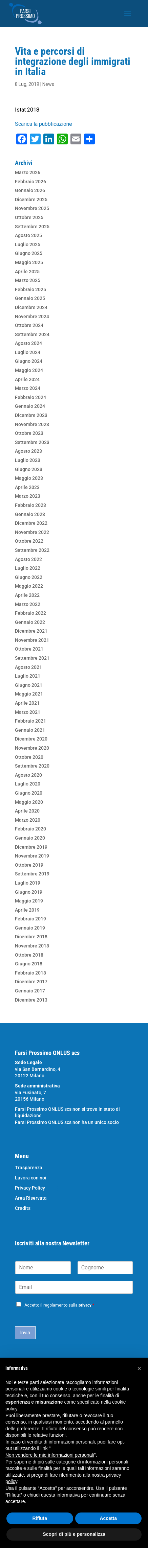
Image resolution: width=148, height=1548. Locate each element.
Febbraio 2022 (30, 613)
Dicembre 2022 (31, 523)
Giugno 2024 (28, 361)
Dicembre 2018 (31, 936)
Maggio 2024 (29, 370)
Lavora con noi (30, 1177)
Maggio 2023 (29, 478)
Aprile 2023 (27, 487)
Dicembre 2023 (31, 415)
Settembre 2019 (32, 873)
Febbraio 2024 (30, 397)
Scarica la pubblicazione (43, 124)
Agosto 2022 (28, 559)
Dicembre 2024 (31, 307)
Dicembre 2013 (31, 1000)
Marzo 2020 (27, 820)
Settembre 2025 (32, 226)
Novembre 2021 (32, 640)
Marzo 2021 (27, 712)
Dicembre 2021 (31, 631)
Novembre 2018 (32, 945)
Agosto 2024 (28, 343)
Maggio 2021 (29, 694)
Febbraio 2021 (30, 721)
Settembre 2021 (32, 658)
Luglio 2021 (27, 676)
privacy (85, 1305)
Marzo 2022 (27, 604)
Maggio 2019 (29, 901)
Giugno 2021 (28, 685)
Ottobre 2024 (29, 325)
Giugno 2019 (28, 892)
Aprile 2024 (27, 379)
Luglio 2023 (27, 460)
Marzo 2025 (27, 280)
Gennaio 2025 (30, 298)
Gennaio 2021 (30, 730)
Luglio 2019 (27, 883)
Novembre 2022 (32, 532)
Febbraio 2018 (30, 973)
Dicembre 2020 (31, 739)
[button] (139, 1368)
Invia (25, 1332)
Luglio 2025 (27, 244)
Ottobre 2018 (29, 955)
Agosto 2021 (28, 667)
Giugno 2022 (28, 577)
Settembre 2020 (32, 766)
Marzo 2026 (27, 172)
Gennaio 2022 (30, 622)
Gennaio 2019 (30, 928)
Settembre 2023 (32, 442)
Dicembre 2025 (31, 199)
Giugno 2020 (28, 793)
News (48, 84)
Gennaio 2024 (30, 406)
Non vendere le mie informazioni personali (49, 1455)
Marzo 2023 (27, 496)
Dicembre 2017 (31, 981)
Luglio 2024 (27, 352)
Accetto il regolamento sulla (59, 1305)
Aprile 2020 (27, 811)
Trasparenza (28, 1167)
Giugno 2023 (28, 469)
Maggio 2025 (29, 262)
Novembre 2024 (32, 316)
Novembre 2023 (32, 424)
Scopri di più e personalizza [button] (74, 1534)
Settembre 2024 (32, 334)
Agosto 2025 (28, 235)
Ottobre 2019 (29, 865)
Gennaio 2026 (30, 190)
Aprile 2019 (27, 910)
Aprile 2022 (27, 595)
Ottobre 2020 (29, 757)
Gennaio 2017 (30, 990)
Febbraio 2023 (30, 505)
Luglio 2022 (27, 568)
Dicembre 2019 (31, 847)
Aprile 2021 (27, 703)
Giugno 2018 (28, 963)
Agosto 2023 (28, 451)
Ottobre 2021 (29, 649)
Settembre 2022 (32, 550)
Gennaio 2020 (30, 838)
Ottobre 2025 (29, 217)
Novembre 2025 (32, 208)
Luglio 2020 (27, 784)
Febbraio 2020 (30, 828)
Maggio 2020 (29, 802)
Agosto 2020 (28, 775)
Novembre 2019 (32, 856)
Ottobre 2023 (29, 433)
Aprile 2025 (27, 271)
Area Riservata (31, 1198)
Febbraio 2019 (30, 918)
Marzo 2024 (27, 388)
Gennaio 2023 (30, 514)
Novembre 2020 (32, 748)
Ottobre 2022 (29, 541)
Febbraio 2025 (30, 289)
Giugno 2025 (28, 253)
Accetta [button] (108, 1518)
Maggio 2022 (29, 586)
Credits (22, 1208)
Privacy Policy (30, 1188)
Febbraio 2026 (30, 181)
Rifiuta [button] (39, 1518)
